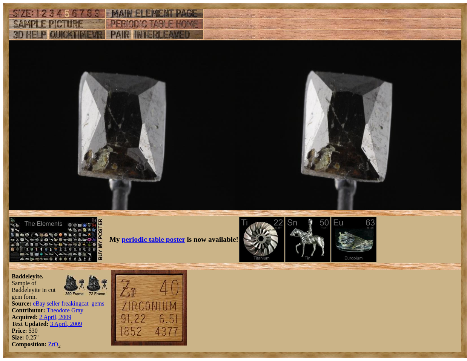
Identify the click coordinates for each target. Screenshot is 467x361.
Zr (51, 344)
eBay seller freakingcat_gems (68, 303)
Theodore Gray (65, 310)
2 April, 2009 (55, 317)
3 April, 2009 (66, 324)
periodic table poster (153, 239)
